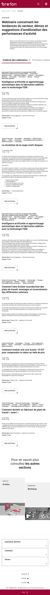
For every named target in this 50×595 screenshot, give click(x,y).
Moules (30, 77)
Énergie (36, 77)
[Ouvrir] (46, 4)
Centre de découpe (7, 343)
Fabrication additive (20, 75)
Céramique (17, 140)
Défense (30, 75)
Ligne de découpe (7, 138)
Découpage (18, 138)
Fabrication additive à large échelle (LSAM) (15, 73)
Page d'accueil (6, 11)
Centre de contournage (9, 280)
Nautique (4, 77)
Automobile (13, 77)
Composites (34, 73)
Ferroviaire (22, 77)
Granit (10, 140)
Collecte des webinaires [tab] (16, 60)
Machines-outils (7, 75)
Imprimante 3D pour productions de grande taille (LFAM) (19, 72)
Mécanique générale (8, 78)
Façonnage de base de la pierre (32, 140)
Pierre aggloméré (7, 281)
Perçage (40, 280)
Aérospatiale (39, 75)
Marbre (4, 140)
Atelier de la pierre (7, 141)
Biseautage (27, 138)
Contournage (31, 280)
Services (13, 11)
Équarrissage (37, 138)
